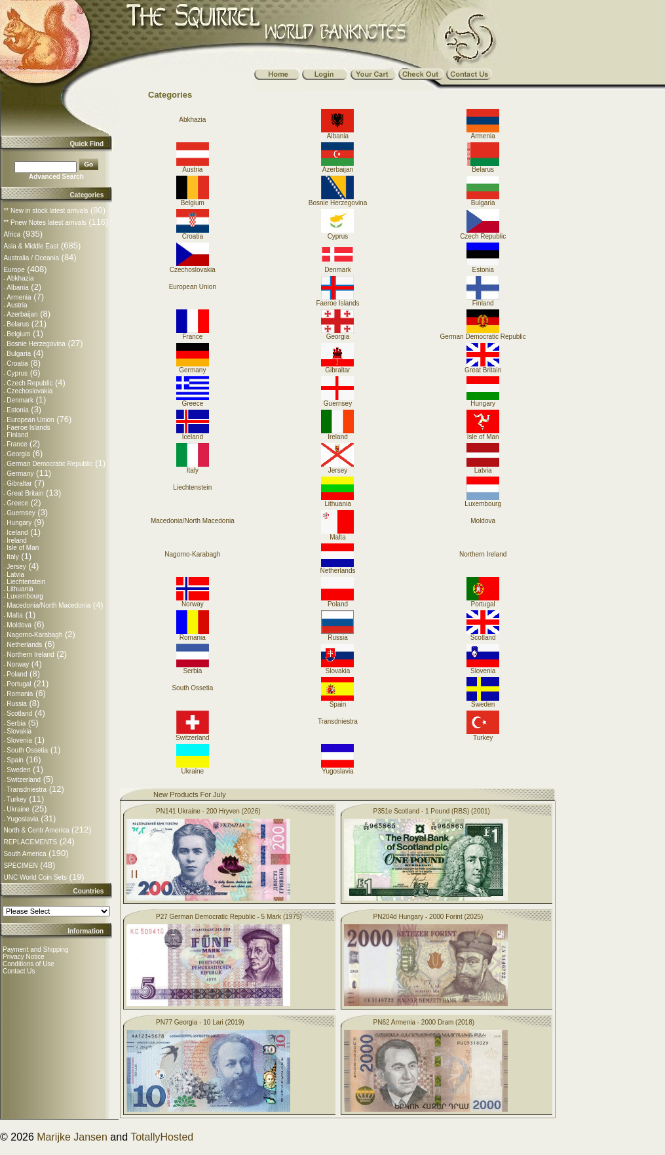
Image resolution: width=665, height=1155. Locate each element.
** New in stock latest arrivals (45, 210)
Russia (17, 703)
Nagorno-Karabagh (34, 634)
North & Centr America (36, 830)
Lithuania (20, 589)
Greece (17, 503)
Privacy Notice (24, 956)
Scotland (19, 713)
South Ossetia (27, 750)
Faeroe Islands (28, 427)
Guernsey (21, 513)
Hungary (19, 522)
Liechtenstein (26, 581)
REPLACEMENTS (30, 842)
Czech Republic (29, 383)
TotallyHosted (161, 1137)
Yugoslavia (22, 819)
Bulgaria (19, 353)
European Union (30, 419)
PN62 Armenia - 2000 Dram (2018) (424, 1022)
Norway (18, 664)
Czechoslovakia (29, 391)
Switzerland (24, 779)
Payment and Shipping (36, 949)
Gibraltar (19, 483)
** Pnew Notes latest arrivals (44, 222)
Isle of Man (23, 547)
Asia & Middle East (30, 246)
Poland (17, 674)
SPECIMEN (20, 865)
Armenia (19, 297)
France (17, 444)
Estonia (17, 410)
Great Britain (25, 493)
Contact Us (19, 971)
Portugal (19, 684)
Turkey (16, 799)
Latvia (15, 574)
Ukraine (18, 809)
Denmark (20, 400)
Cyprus (17, 373)
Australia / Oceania (31, 258)
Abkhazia (20, 278)
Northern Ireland (30, 654)
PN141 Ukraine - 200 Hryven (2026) (208, 811)
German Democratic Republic (49, 463)
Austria (17, 305)
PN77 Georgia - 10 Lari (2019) (200, 1022)
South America (24, 853)
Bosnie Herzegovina (36, 343)
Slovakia (19, 731)
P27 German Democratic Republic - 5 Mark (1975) (229, 916)
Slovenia (19, 740)
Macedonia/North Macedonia (48, 605)
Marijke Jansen (72, 1137)
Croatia (17, 363)
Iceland (17, 532)
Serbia (16, 723)
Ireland (17, 540)
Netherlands (24, 644)
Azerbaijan (22, 314)
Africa (11, 234)
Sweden (18, 769)
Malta (14, 615)
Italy (12, 556)
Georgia (18, 454)
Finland (17, 435)
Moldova (19, 625)
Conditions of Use (28, 964)
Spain (15, 760)
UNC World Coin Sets (35, 877)
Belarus (18, 324)
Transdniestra (27, 789)
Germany (20, 473)
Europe (13, 269)
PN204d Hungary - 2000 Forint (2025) (428, 916)
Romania (20, 693)
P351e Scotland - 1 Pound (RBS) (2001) (431, 811)
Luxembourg (25, 596)
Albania (17, 287)
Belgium (18, 334)
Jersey (16, 566)
